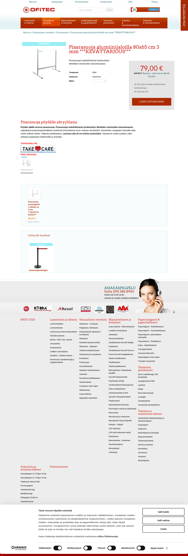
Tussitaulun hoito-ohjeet (88, 386)
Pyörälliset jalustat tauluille (89, 342)
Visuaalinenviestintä (48, 21)
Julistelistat (113, 335)
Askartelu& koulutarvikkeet (151, 21)
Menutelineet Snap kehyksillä (120, 421)
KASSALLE (154, 9)
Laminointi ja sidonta (63, 319)
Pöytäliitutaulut (114, 362)
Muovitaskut (142, 449)
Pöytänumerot (114, 401)
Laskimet (141, 385)
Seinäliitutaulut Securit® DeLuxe (121, 350)
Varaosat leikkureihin (146, 353)
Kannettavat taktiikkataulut (89, 378)
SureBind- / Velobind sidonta (61, 356)
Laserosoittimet (85, 394)
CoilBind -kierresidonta (59, 352)
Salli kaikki (163, 514)
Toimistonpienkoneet (108, 21)
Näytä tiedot (157, 550)
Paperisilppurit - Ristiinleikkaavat (150, 327)
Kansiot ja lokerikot (145, 445)
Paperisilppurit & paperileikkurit (149, 321)
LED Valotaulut (114, 429)
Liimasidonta (55, 344)
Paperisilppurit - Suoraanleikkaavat (151, 331)
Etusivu (33, 2)
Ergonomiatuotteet (145, 437)
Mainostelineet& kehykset (68, 21)
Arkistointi (142, 457)
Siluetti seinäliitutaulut (117, 358)
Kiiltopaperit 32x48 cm (29, 498)
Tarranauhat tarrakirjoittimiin (149, 405)
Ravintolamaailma (116, 444)
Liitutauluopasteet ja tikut (118, 393)
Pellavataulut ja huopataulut (90, 354)
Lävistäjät (142, 397)
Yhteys (154, 2)
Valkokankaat (84, 390)
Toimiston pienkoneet (145, 369)
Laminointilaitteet (56, 324)
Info (130, 2)
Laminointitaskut (56, 328)
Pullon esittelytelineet (117, 389)
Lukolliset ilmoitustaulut (118, 331)
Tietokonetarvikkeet (145, 441)
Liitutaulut (83, 374)
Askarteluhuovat (27, 502)
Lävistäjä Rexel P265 (146, 381)
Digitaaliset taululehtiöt (88, 398)
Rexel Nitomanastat (145, 393)
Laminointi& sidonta (29, 21)
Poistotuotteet (81, 2)
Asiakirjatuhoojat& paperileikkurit (89, 21)
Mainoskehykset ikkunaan (119, 405)
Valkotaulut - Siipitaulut (88, 346)
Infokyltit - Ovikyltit (116, 425)
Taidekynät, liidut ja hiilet (30, 482)
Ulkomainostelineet (116, 339)
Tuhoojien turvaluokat (146, 361)
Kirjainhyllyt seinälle (116, 381)
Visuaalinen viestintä (43, 32)
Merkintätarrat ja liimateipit (148, 433)
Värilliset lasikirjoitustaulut (89, 350)
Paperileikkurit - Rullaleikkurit (149, 341)
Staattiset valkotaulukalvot (89, 370)
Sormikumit (142, 453)
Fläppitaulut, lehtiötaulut (88, 328)
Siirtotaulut (83, 339)
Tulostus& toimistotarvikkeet (130, 22)
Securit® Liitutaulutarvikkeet (120, 397)
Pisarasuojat (62, 32)
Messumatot (113, 413)
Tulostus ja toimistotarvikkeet (150, 412)
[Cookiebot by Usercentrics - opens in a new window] (19, 550)
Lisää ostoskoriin (151, 101)
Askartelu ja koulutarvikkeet (31, 468)
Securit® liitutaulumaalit (118, 377)
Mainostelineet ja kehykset (120, 321)
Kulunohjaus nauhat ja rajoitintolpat (122, 409)
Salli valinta (163, 522)
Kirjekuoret (142, 429)
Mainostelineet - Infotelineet (119, 440)
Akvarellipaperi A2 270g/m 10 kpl (33, 474)
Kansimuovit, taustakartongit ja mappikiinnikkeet (62, 361)
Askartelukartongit (28, 490)
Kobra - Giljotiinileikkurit (147, 345)
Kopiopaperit (143, 425)
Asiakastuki (106, 2)
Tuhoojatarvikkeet (145, 349)
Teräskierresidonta (57, 336)
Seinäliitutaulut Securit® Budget (121, 342)
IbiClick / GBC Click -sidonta (61, 340)
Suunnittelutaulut (86, 366)
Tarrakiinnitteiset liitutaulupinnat (121, 385)
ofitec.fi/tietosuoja (108, 538)
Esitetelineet (113, 436)
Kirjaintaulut (113, 346)
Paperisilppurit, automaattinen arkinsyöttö (149, 336)
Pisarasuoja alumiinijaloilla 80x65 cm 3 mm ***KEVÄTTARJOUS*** (102, 32)
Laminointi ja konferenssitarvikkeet (63, 332)
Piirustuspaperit (27, 486)
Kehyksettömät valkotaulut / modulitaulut (90, 333)
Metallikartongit (26, 494)
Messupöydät (114, 448)
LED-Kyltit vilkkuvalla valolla (120, 432)
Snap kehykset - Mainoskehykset (122, 327)
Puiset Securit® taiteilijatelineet (121, 354)
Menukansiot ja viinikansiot (119, 417)
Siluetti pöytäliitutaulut (117, 366)
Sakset (23, 505)
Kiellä (163, 531)
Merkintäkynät (143, 461)
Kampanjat (57, 2)
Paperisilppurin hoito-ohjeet (149, 357)
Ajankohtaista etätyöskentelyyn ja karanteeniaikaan (151, 419)
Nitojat (140, 389)
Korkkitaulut (84, 358)
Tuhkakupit (113, 452)
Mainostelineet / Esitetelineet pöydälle (120, 371)
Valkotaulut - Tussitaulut (88, 324)
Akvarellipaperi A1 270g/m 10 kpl (33, 478)
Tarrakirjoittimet (144, 401)
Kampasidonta (55, 348)
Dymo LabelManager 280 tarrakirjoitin (148, 375)
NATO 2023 (28, 319)
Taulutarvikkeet (85, 382)
